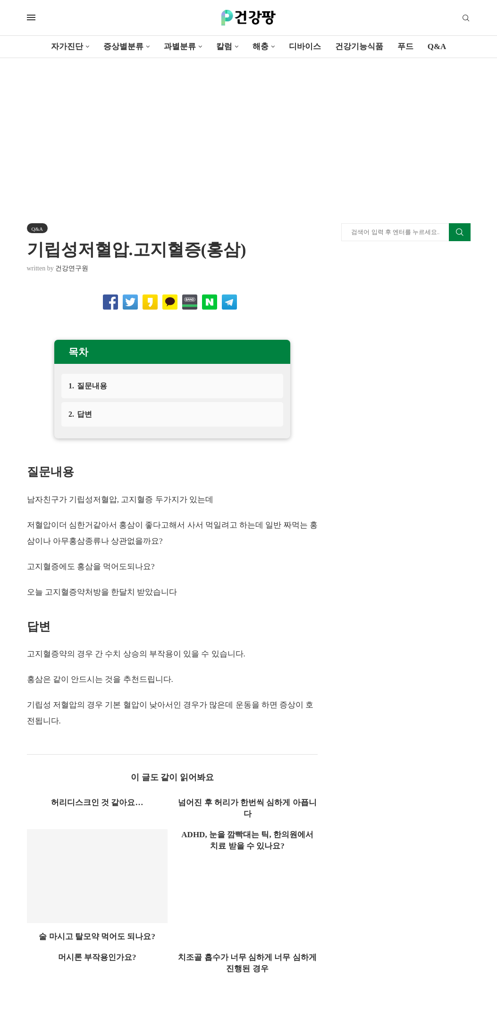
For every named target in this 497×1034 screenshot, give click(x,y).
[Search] (466, 18)
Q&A (437, 46)
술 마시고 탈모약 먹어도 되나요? (97, 936)
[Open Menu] (31, 17)
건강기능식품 (359, 46)
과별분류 (180, 46)
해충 (261, 46)
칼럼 (224, 46)
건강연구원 (71, 268)
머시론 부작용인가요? (97, 957)
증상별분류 (123, 46)
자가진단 (67, 46)
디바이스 (305, 46)
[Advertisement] (248, 129)
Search (460, 232)
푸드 (405, 46)
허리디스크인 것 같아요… (97, 802)
